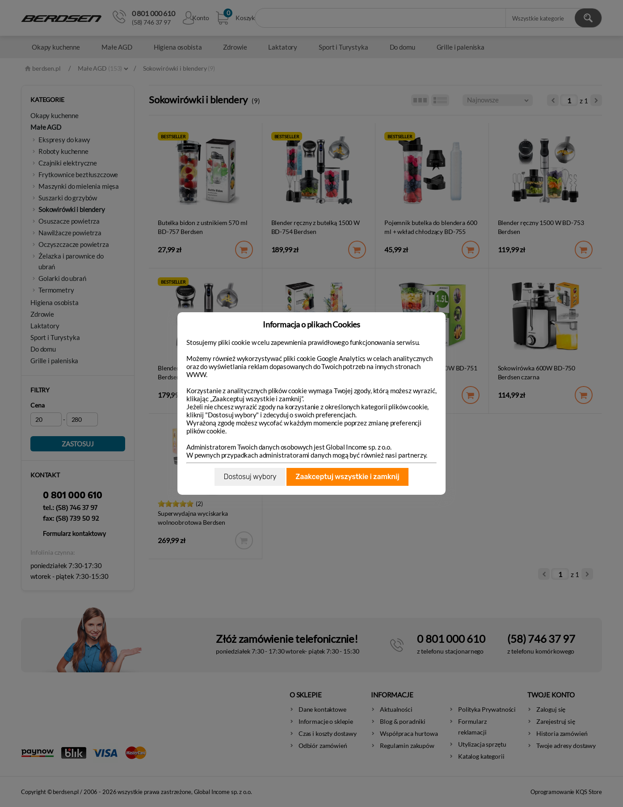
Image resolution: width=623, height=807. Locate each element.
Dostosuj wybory (249, 476)
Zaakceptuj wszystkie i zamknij (347, 476)
